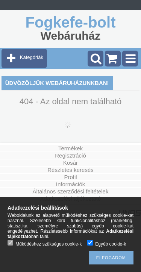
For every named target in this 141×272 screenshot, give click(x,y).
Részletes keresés (70, 170)
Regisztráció (70, 155)
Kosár (70, 162)
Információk (70, 184)
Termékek (70, 148)
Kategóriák (31, 57)
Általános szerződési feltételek (71, 191)
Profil (70, 177)
